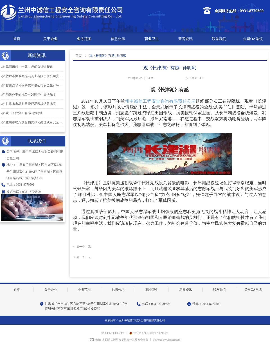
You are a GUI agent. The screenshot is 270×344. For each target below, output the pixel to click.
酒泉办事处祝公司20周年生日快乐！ (31, 94)
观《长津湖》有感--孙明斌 (24, 113)
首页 (78, 55)
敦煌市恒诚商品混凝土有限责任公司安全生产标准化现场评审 (34, 76)
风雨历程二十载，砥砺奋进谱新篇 (29, 67)
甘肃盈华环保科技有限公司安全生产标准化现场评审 (34, 85)
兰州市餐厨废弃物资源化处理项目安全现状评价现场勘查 (34, 122)
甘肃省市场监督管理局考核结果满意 (31, 104)
